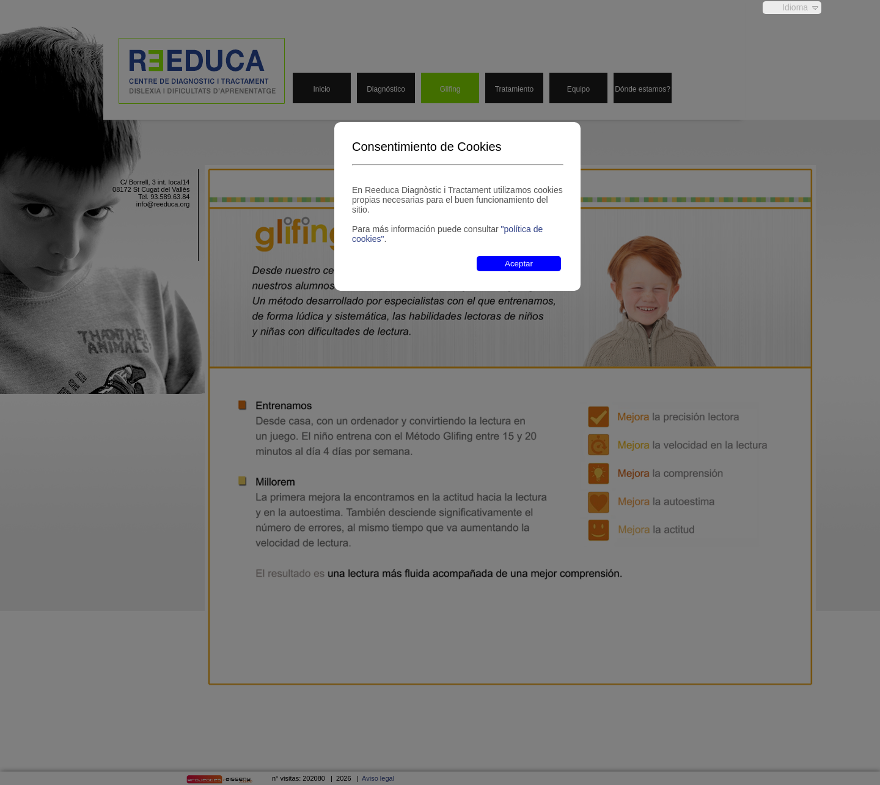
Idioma (795, 7)
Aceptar (519, 263)
